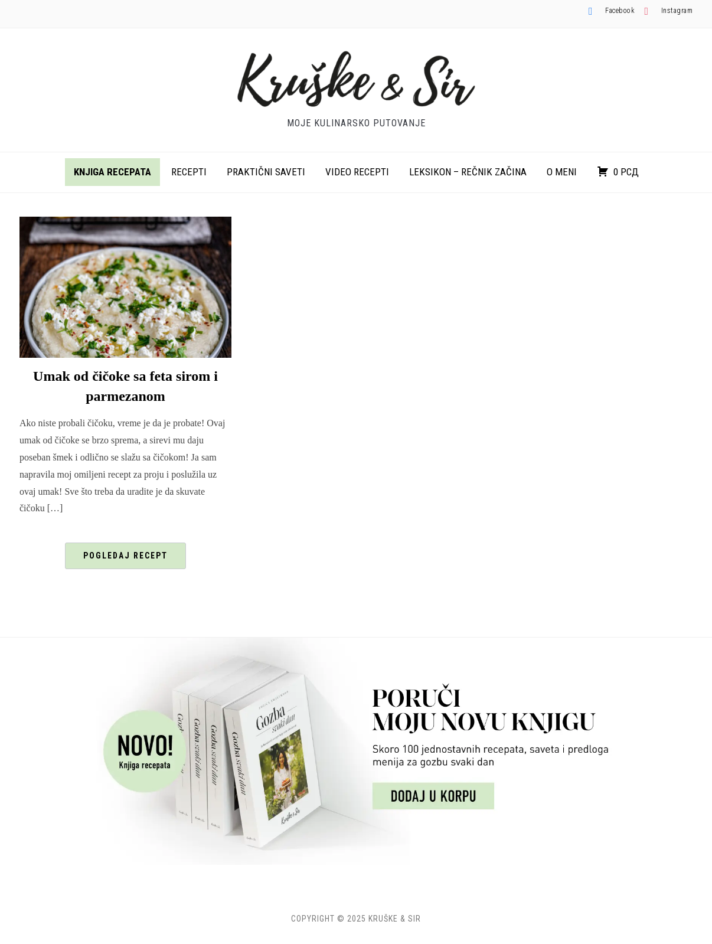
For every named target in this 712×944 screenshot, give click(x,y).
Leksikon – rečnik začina (468, 172)
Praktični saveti (266, 172)
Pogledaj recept (125, 555)
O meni (562, 172)
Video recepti (357, 172)
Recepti (189, 172)
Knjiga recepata (112, 172)
